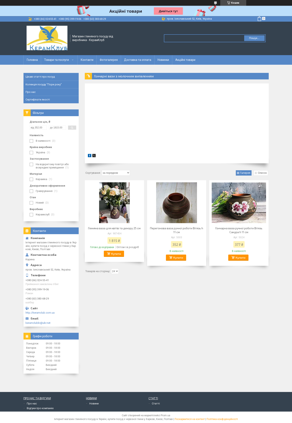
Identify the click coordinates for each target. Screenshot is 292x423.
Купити (116, 253)
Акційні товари (185, 59)
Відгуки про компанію (40, 408)
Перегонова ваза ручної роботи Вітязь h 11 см (176, 230)
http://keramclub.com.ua (40, 312)
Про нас (31, 92)
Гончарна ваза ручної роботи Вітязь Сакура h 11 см (238, 230)
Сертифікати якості (38, 99)
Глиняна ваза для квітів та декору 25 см (114, 228)
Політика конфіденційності (222, 419)
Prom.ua (165, 415)
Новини (94, 403)
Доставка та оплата (137, 59)
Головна (32, 59)
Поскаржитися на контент (190, 419)
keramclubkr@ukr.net (38, 322)
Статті (156, 403)
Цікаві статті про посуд (40, 76)
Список (262, 172)
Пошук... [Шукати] (254, 38)
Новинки (163, 59)
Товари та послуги (56, 59)
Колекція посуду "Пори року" (44, 84)
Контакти (87, 59)
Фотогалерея (109, 59)
